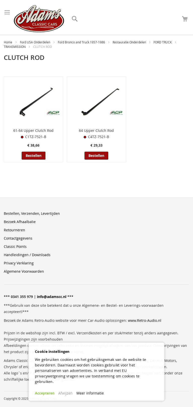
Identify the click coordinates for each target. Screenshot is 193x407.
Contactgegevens (18, 238)
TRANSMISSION (15, 47)
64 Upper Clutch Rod (96, 130)
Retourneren (14, 230)
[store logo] (39, 18)
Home (8, 42)
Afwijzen (65, 393)
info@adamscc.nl (51, 296)
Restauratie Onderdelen (130, 42)
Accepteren (45, 393)
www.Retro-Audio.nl (144, 320)
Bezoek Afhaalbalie (20, 221)
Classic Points (15, 246)
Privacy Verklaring (19, 263)
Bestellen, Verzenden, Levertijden (32, 213)
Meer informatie (90, 393)
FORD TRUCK (163, 42)
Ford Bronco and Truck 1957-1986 (82, 42)
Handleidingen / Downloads (27, 254)
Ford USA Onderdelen (35, 42)
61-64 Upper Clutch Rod (33, 130)
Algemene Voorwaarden (24, 271)
